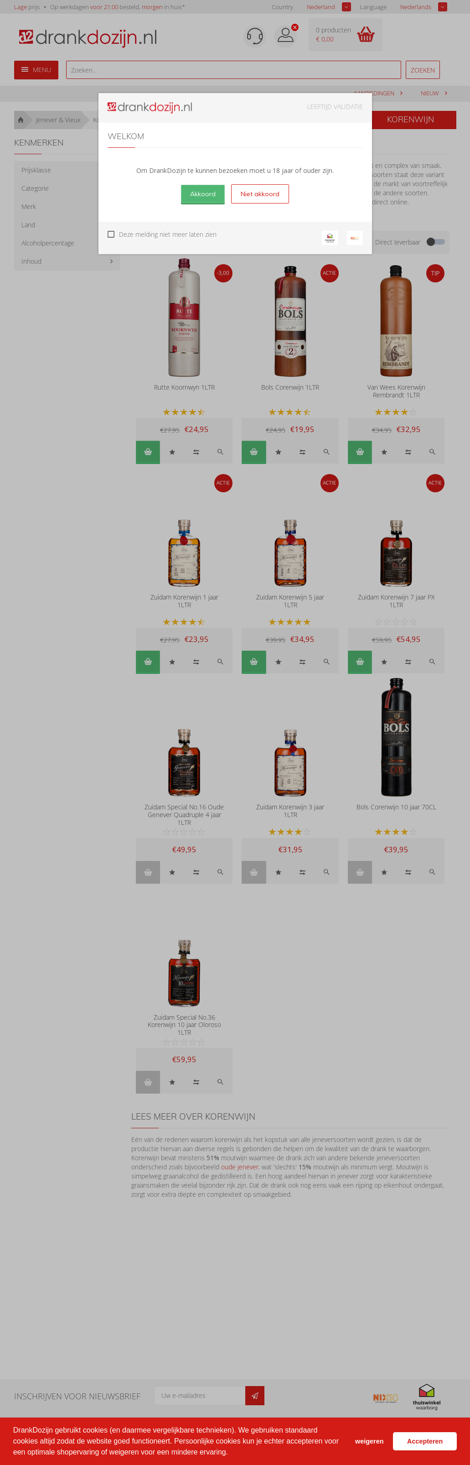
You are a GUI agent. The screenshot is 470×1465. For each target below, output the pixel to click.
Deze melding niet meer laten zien (168, 234)
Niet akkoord (260, 194)
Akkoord (203, 194)
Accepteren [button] (425, 1441)
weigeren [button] (369, 1441)
